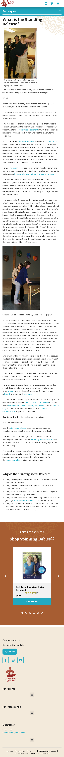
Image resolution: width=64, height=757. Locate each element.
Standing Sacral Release (42, 439)
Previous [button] (5, 576)
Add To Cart (32, 601)
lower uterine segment (28, 129)
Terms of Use (31, 751)
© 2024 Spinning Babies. (47, 751)
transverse (44, 402)
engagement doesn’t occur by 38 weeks (26, 405)
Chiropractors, (51, 141)
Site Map (9, 751)
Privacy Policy (20, 751)
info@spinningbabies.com (13, 732)
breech (11, 391)
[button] (58, 3)
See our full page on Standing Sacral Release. (34, 174)
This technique (15, 168)
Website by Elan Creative (40, 753)
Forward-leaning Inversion (25, 500)
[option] (32, 576)
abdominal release (18, 428)
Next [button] (58, 576)
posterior (28, 394)
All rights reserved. (22, 753)
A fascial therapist (26, 141)
